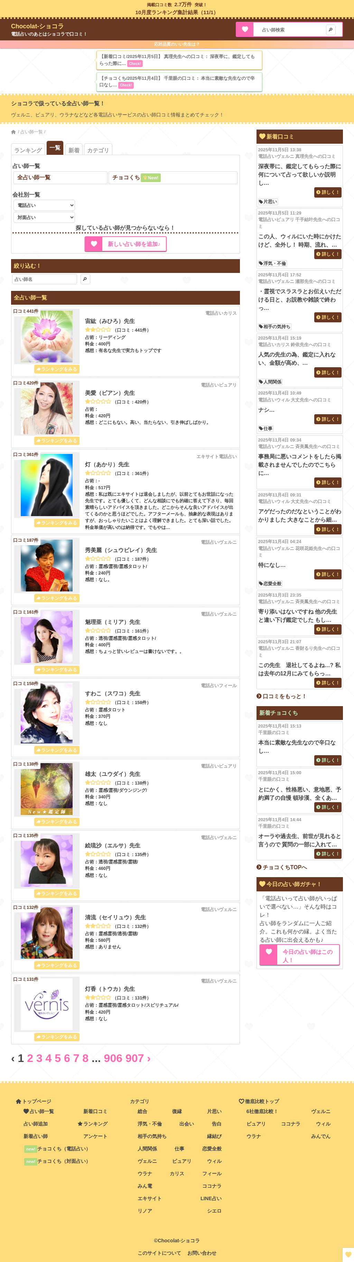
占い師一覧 (31, 131)
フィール (212, 1173)
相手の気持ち (276, 326)
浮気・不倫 (274, 263)
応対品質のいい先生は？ (177, 44)
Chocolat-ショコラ (37, 26)
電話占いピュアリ (219, 385)
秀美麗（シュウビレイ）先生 (121, 550)
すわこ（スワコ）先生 (112, 693)
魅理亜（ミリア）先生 (112, 622)
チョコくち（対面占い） (57, 1161)
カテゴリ (98, 150)
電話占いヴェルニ (219, 542)
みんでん (320, 1136)
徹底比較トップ (262, 1101)
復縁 (177, 1111)
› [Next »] (149, 1058)
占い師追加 (36, 1124)
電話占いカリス (221, 313)
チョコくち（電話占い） (57, 1148)
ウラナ (145, 1173)
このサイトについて (159, 1253)
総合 (142, 1111)
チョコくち (126, 177)
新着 (74, 150)
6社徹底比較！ (262, 1111)
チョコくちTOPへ (285, 867)
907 (134, 1058)
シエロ (214, 1211)
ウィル (214, 1161)
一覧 (54, 148)
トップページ (36, 1101)
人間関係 (272, 382)
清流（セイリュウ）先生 (115, 917)
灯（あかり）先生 (107, 464)
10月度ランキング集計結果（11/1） (177, 12)
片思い (270, 202)
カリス (177, 1173)
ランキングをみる (59, 369)
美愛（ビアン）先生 (110, 393)
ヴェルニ (147, 1161)
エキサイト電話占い (216, 456)
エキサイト (150, 1198)
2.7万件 (183, 4)
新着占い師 (36, 1136)
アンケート (95, 1136)
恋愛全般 (272, 583)
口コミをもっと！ (285, 696)
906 (113, 1058)
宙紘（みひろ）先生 (110, 321)
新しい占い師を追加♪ (134, 244)
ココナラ (212, 1186)
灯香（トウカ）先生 (110, 989)
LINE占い (211, 1198)
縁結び (214, 1136)
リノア (145, 1211)
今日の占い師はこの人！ (308, 956)
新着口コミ (95, 1111)
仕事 (267, 428)
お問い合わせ (201, 1253)
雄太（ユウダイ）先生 (112, 774)
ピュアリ (182, 1161)
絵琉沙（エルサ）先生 (112, 845)
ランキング (28, 150)
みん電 (145, 1186)
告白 (217, 1124)
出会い (186, 1124)
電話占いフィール (219, 685)
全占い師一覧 (33, 177)
